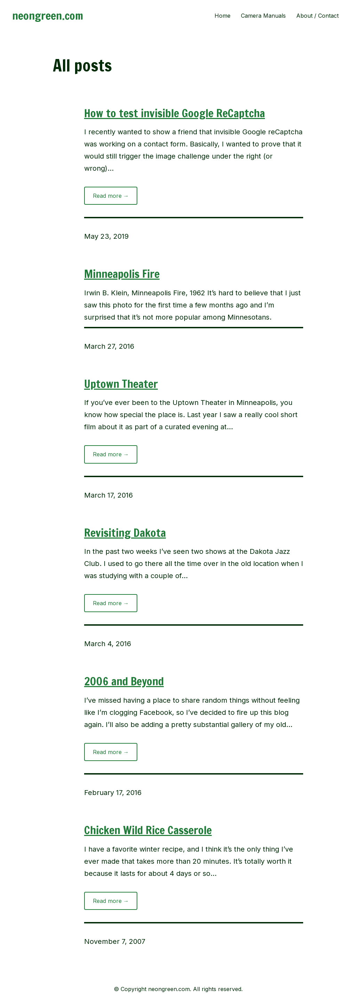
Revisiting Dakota (125, 533)
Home (222, 15)
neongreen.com (47, 16)
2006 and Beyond (124, 681)
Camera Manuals (263, 15)
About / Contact (317, 15)
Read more (115, 198)
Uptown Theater (121, 384)
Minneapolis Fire (122, 274)
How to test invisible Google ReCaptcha (174, 113)
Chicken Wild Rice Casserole (148, 830)
